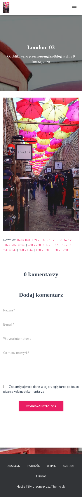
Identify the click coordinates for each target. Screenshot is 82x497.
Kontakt (69, 465)
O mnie (51, 465)
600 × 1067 (50, 245)
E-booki (41, 476)
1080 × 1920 (59, 250)
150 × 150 (23, 240)
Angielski (13, 465)
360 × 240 (19, 245)
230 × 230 (34, 245)
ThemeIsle (58, 486)
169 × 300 (38, 240)
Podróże (34, 465)
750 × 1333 (54, 240)
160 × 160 (66, 245)
